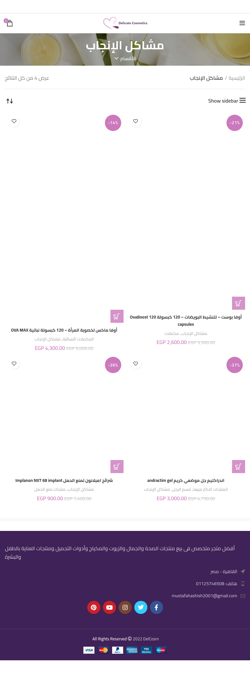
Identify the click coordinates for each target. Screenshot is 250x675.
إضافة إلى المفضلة (136, 121)
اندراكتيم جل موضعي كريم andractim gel (186, 487)
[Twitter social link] (134, 6)
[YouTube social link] (109, 621)
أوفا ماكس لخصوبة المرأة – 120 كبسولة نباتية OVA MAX (64, 333)
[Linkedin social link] (117, 6)
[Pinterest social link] (125, 6)
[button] (238, 303)
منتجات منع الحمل (47, 504)
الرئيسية (237, 78)
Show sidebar (223, 100)
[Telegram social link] (109, 6)
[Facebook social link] (141, 6)
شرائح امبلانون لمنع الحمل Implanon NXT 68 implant (64, 490)
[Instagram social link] (125, 621)
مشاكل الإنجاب (195, 333)
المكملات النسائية (80, 346)
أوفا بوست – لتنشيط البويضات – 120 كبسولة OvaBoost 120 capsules (186, 320)
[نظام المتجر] (10, 101)
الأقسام (128, 58)
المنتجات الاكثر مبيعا (214, 497)
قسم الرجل (181, 497)
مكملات (169, 333)
